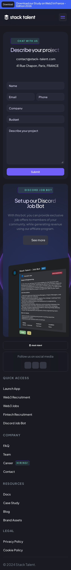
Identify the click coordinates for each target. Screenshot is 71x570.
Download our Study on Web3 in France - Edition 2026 (41, 4)
